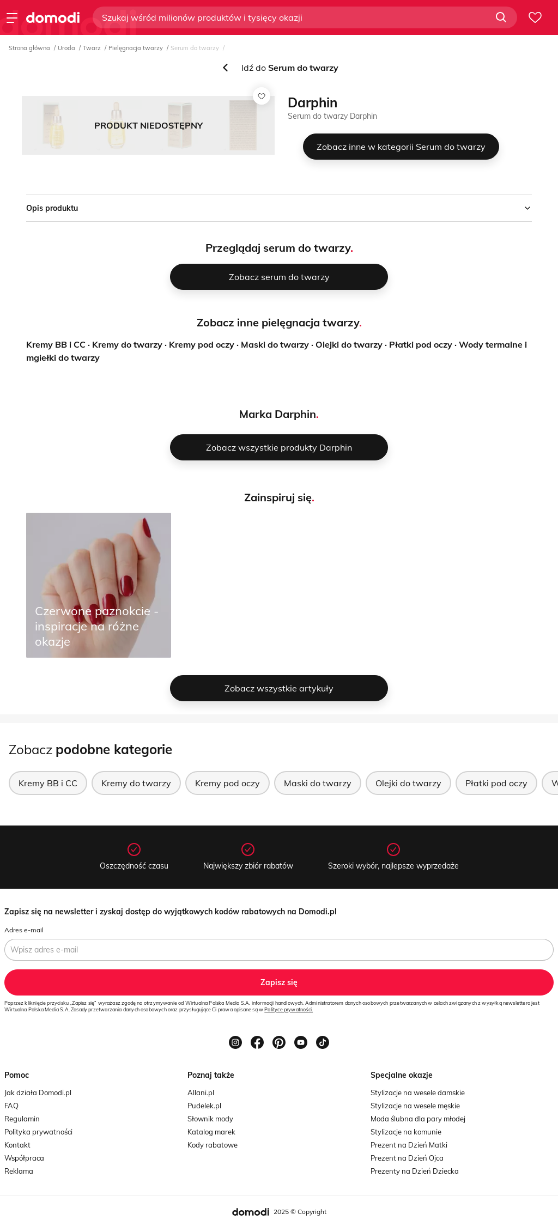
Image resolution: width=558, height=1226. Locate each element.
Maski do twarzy (275, 344)
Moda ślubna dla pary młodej (418, 1118)
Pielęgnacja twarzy (135, 48)
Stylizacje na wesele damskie (418, 1092)
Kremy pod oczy (201, 344)
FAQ (11, 1105)
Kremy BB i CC (56, 344)
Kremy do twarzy (127, 344)
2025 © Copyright (300, 1211)
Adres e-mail (24, 930)
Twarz (92, 48)
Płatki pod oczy (420, 344)
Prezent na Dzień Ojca (407, 1158)
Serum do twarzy (195, 48)
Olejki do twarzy (349, 344)
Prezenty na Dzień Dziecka (415, 1171)
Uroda (66, 48)
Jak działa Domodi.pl (37, 1092)
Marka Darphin (277, 414)
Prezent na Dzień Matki (409, 1144)
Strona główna (29, 48)
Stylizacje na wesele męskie (415, 1105)
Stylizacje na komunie (406, 1131)
